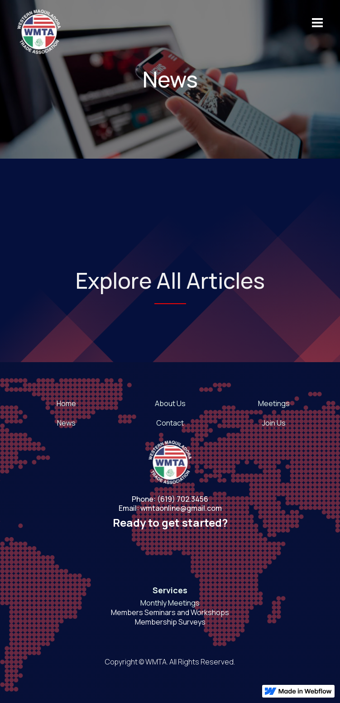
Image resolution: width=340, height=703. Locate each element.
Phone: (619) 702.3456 (170, 499)
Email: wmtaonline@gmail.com (170, 508)
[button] (313, 22)
